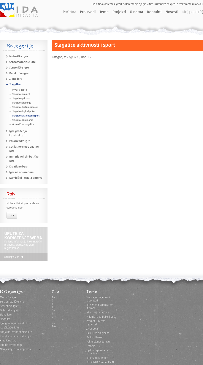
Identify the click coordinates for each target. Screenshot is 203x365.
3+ (53, 304)
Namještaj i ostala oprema (26, 178)
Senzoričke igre (19, 67)
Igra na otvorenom (97, 358)
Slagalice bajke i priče (23, 111)
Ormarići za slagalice (23, 124)
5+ (53, 310)
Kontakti (154, 12)
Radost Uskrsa (94, 337)
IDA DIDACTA (19, 10)
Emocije (90, 346)
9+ (53, 323)
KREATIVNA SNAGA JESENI (100, 362)
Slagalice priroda (21, 98)
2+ (53, 300)
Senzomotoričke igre (22, 62)
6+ (53, 313)
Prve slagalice (19, 90)
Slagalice (15, 84)
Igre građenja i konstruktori (16, 323)
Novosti (171, 12)
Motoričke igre (18, 56)
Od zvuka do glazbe (97, 333)
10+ (54, 326)
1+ (11, 215)
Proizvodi (88, 12)
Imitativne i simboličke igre (15, 336)
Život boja (92, 328)
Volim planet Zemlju (98, 341)
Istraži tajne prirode (97, 312)
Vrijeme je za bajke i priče (101, 317)
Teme (104, 12)
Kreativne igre (18, 166)
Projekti (119, 12)
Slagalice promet (21, 94)
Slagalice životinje (21, 103)
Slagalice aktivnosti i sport (26, 116)
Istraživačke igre (19, 141)
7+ (53, 317)
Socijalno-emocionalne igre (16, 332)
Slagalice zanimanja (22, 120)
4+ (53, 307)
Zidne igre (15, 79)
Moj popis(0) (192, 12)
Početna (69, 12)
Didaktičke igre (19, 73)
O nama (136, 12)
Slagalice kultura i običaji (25, 107)
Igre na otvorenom (21, 172)
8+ (53, 320)
